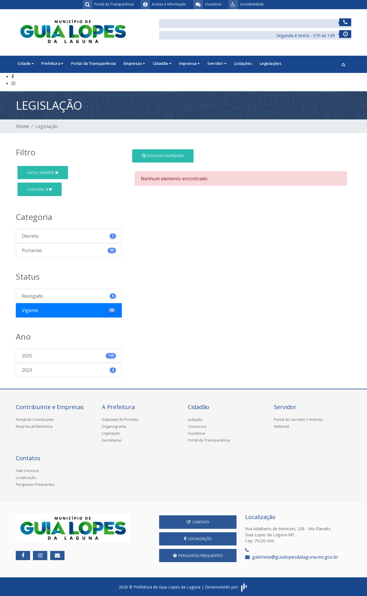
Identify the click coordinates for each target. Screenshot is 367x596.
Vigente (42, 172)
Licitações (243, 63)
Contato (198, 522)
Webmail (281, 426)
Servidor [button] (216, 63)
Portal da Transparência (93, 63)
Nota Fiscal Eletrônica (34, 426)
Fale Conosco (27, 470)
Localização (26, 477)
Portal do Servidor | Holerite (298, 419)
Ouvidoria (196, 433)
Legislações (270, 63)
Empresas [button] (134, 63)
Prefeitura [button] (52, 63)
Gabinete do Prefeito (120, 419)
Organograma (114, 426)
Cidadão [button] (162, 63)
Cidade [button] (25, 63)
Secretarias (112, 440)
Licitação (195, 419)
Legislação (111, 433)
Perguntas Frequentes (35, 484)
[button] (343, 64)
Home (22, 126)
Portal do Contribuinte (35, 419)
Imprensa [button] (189, 63)
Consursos (197, 426)
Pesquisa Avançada (163, 155)
